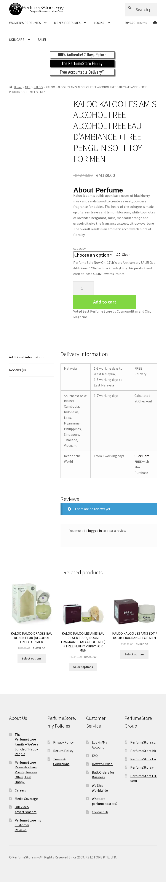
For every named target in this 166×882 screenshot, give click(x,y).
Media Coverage (26, 798)
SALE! (42, 39)
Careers (20, 790)
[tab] (31, 357)
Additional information (26, 357)
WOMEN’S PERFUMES (25, 23)
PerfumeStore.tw (143, 759)
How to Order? (102, 764)
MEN (27, 87)
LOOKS (99, 23)
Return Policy (63, 751)
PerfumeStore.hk (143, 751)
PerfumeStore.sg (143, 742)
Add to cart (104, 302)
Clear (126, 254)
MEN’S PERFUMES (67, 23)
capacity (79, 248)
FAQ (95, 755)
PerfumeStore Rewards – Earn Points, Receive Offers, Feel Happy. (26, 772)
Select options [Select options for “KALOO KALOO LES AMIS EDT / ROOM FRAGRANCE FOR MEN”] (134, 654)
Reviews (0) (17, 370)
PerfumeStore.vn (142, 767)
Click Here (141, 456)
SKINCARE (16, 39)
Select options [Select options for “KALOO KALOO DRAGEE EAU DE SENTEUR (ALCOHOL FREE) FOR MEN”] (32, 658)
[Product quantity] (83, 288)
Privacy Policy (63, 742)
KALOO (38, 87)
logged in (95, 530)
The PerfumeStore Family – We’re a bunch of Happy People (26, 744)
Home (18, 87)
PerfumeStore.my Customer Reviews (28, 825)
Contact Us (100, 812)
